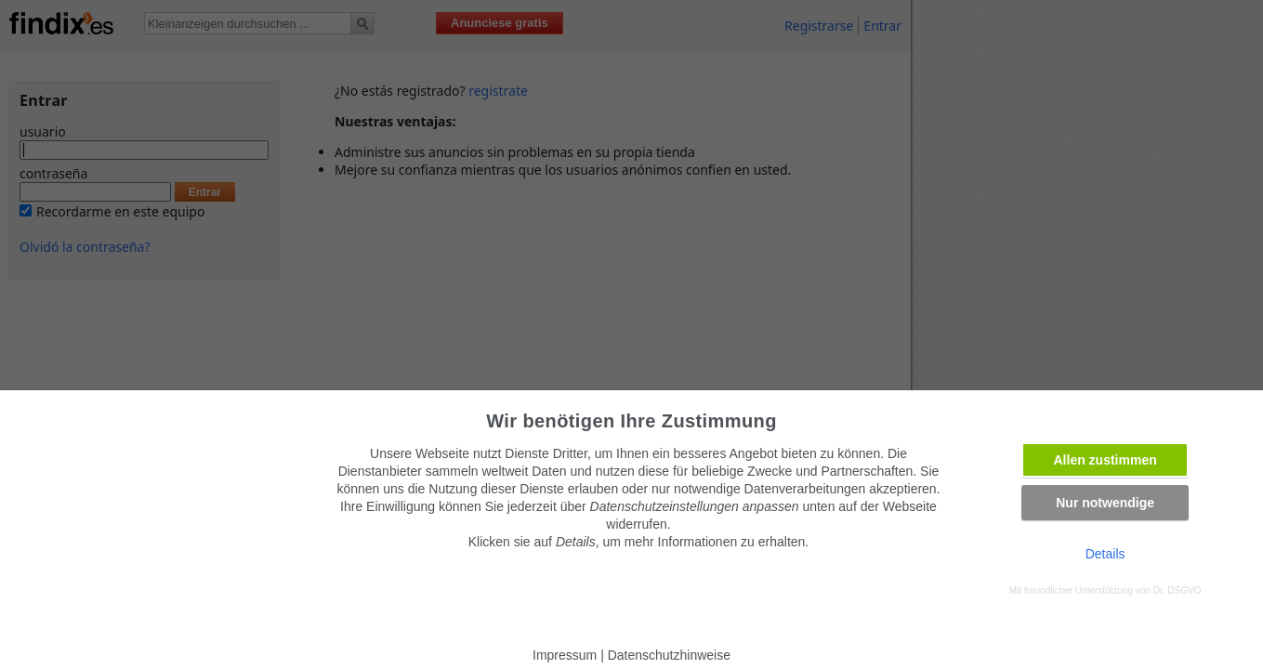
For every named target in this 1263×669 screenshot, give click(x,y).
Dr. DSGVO (1177, 590)
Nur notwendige (1105, 502)
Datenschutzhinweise (669, 655)
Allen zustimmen (1105, 460)
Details (1105, 553)
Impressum (565, 655)
